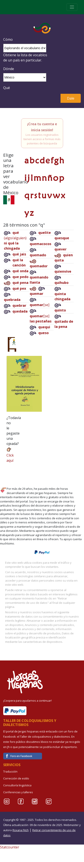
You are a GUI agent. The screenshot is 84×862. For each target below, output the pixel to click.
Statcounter (9, 847)
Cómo (8, 39)
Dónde (8, 68)
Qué (6, 87)
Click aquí (10, 455)
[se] (39, 304)
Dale (70, 98)
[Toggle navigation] (72, 7)
